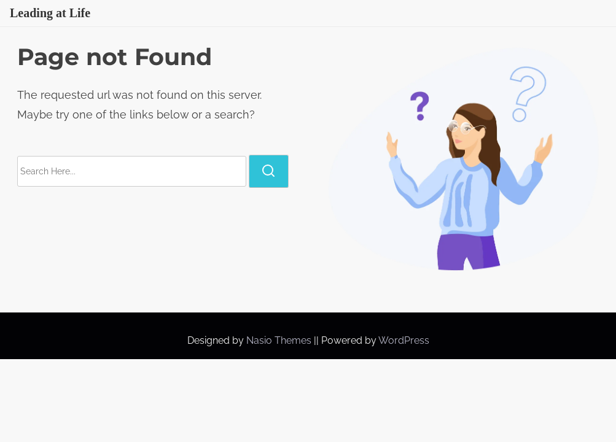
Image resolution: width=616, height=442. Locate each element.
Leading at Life (50, 13)
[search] (268, 171)
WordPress (403, 340)
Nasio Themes (280, 340)
